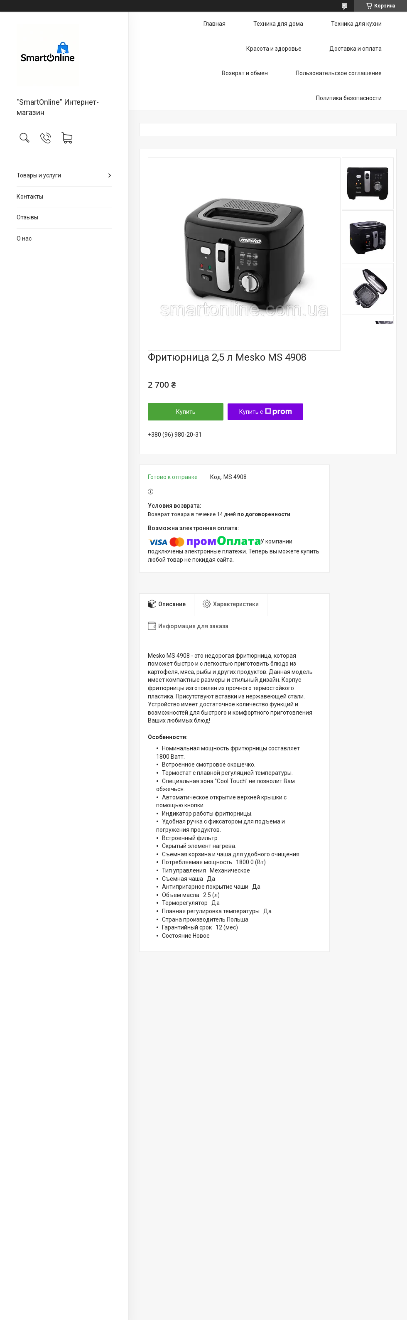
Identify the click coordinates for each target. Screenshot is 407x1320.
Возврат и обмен (245, 73)
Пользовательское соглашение (339, 73)
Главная (215, 23)
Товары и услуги (39, 175)
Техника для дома (278, 23)
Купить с (265, 411)
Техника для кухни (356, 23)
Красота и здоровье (274, 48)
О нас (24, 238)
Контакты (30, 196)
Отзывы (27, 217)
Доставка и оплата (355, 48)
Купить (186, 411)
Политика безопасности (349, 98)
